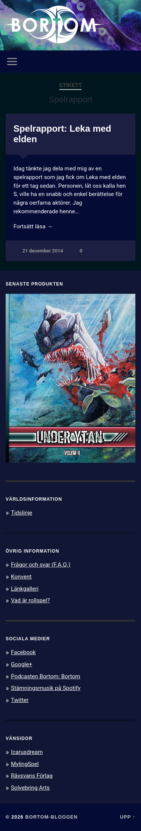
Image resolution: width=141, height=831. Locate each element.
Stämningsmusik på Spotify (45, 688)
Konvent (21, 576)
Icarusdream (27, 752)
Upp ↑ (127, 817)
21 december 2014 (43, 251)
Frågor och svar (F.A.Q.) (40, 564)
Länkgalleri (24, 588)
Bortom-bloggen (51, 817)
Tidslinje (21, 512)
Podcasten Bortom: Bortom (45, 676)
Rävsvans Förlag (32, 775)
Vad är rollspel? (30, 600)
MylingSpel (25, 764)
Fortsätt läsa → (33, 226)
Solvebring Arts (30, 787)
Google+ (21, 664)
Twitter (20, 700)
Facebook (23, 652)
